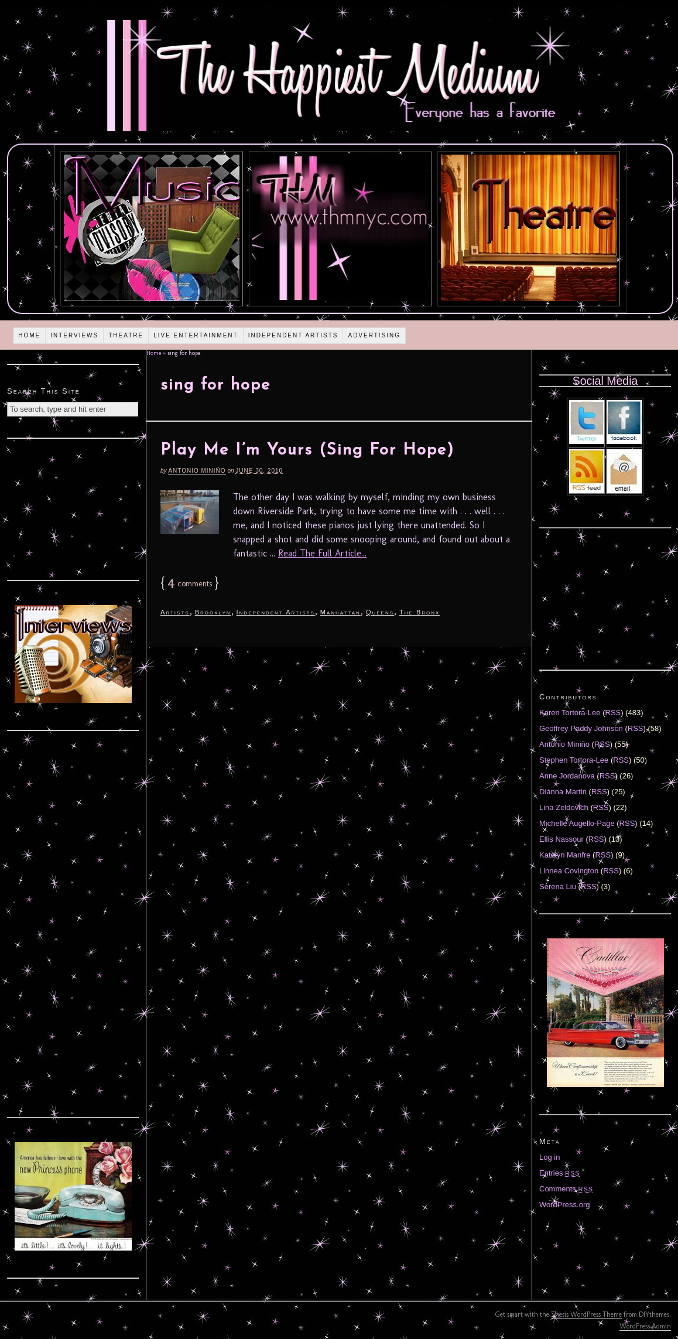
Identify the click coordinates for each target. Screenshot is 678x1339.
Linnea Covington (568, 870)
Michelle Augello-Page (577, 823)
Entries (559, 1173)
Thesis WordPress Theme (586, 1314)
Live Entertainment (195, 335)
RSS (613, 712)
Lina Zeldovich (563, 807)
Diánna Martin (563, 791)
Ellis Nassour (561, 839)
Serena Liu (557, 886)
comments (189, 584)
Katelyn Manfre (564, 854)
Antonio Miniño (196, 470)
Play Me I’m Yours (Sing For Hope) (307, 450)
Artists (175, 612)
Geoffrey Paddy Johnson (581, 728)
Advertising (374, 335)
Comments (566, 1188)
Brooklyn (213, 612)
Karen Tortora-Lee (570, 712)
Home (29, 335)
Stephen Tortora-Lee (573, 760)
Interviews (74, 335)
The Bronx (419, 612)
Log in (549, 1157)
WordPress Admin (645, 1326)
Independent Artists (293, 335)
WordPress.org (564, 1204)
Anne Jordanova (567, 775)
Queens (380, 612)
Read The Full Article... (322, 553)
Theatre (125, 335)
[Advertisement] (73, 507)
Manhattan (340, 612)
